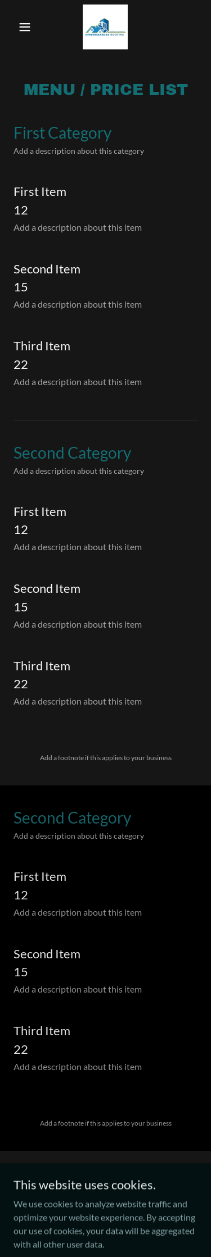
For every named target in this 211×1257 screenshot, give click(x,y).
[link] (105, 26)
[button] (27, 27)
